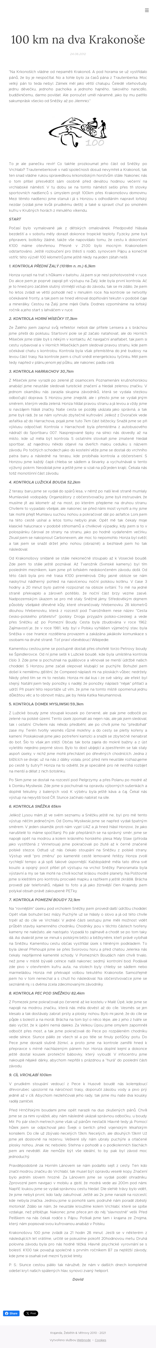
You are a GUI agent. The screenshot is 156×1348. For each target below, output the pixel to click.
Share (11, 1313)
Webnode (84, 1340)
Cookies (100, 1340)
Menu (147, 10)
